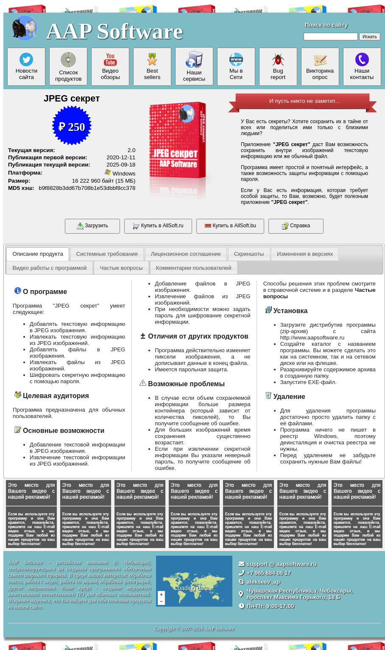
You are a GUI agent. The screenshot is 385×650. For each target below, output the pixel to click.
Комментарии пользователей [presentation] (194, 268)
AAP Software (114, 31)
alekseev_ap (263, 582)
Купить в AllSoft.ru (158, 226)
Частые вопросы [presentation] (121, 268)
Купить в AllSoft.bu (230, 226)
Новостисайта (27, 66)
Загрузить (92, 226)
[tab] (37, 254)
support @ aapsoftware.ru (282, 564)
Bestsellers (152, 66)
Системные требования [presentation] (107, 254)
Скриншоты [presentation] (249, 254)
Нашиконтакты (362, 66)
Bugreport (278, 66)
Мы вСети (236, 66)
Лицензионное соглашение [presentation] (186, 254)
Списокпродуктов (68, 66)
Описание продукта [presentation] (37, 254)
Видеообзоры (110, 66)
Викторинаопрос (320, 66)
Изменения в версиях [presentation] (305, 254)
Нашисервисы (194, 66)
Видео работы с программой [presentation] (49, 268)
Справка (296, 226)
